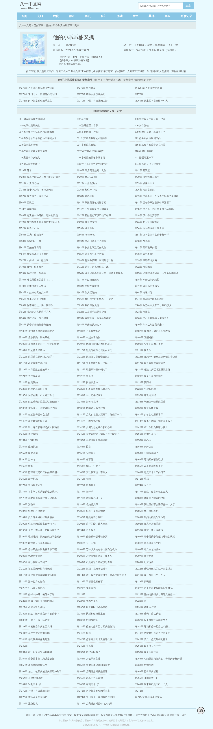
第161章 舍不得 (85, 459)
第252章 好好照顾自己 (88, 652)
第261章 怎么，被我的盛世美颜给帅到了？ (41, 671)
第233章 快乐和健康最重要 (91, 613)
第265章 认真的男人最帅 (90, 678)
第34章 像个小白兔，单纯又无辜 (36, 189)
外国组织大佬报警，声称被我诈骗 (168, 71)
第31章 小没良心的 (29, 183)
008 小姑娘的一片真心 (88, 131)
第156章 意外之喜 (144, 446)
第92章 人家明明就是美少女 (91, 311)
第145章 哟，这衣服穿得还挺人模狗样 (39, 427)
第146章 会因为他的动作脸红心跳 (94, 427)
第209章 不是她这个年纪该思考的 (94, 562)
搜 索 (188, 5)
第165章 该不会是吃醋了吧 (149, 466)
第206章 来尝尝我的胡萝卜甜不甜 (94, 555)
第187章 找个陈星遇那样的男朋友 (36, 517)
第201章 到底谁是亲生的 (148, 543)
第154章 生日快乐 (28, 446)
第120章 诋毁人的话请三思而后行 (152, 369)
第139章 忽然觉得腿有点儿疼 (34, 414)
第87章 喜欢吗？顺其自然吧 (149, 299)
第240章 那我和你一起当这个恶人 (152, 626)
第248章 (23, 645)
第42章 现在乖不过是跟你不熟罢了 (153, 202)
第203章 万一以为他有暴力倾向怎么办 (97, 549)
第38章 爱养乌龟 (85, 196)
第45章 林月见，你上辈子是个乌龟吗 (154, 209)
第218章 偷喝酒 (143, 581)
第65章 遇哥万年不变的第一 (91, 254)
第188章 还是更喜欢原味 (90, 517)
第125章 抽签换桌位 (87, 382)
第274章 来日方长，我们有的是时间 (38, 94)
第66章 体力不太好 (145, 254)
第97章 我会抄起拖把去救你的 (35, 324)
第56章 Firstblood (86, 234)
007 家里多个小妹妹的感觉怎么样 (36, 131)
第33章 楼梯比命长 (145, 183)
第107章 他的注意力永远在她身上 (94, 343)
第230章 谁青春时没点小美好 (92, 607)
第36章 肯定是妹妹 (145, 189)
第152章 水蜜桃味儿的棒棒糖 (92, 440)
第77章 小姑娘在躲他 (88, 279)
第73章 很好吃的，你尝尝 (32, 273)
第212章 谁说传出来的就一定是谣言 (154, 568)
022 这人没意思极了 (29, 164)
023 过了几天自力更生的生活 (92, 164)
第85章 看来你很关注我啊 (32, 299)
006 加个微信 (142, 125)
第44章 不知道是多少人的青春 (93, 209)
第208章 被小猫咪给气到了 (33, 562)
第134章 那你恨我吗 (87, 401)
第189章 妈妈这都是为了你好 (150, 517)
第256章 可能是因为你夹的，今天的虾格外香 (158, 658)
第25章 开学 (25, 170)
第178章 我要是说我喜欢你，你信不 (38, 498)
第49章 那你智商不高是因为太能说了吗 (39, 221)
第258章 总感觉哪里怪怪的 (33, 665)
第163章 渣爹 (26, 466)
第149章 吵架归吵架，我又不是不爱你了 (98, 433)
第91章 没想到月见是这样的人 (35, 311)
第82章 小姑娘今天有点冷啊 (33, 292)
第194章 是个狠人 (86, 530)
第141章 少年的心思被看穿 (149, 414)
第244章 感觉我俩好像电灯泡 (34, 639)
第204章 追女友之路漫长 (148, 549)
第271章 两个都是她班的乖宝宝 (35, 100)
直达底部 (160, 44)
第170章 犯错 (84, 478)
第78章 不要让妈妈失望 (147, 279)
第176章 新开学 (85, 491)
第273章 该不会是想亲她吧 (91, 94)
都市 (72, 16)
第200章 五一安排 (86, 543)
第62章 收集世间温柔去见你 (91, 247)
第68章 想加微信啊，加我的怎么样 (95, 260)
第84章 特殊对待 (143, 292)
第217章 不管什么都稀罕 (90, 581)
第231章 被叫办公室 (145, 607)
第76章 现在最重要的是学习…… (36, 279)
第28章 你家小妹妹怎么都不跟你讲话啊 (39, 176)
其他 (151, 16)
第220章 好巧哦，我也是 (32, 588)
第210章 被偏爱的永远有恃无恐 (35, 568)
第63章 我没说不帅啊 (146, 247)
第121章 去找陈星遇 (29, 376)
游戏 (120, 16)
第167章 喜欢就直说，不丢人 (92, 472)
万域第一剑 (143, 71)
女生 (135, 16)
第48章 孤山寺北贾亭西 (147, 215)
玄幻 (40, 16)
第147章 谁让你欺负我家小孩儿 (151, 427)
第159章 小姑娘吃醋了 (146, 453)
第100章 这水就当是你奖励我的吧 (36, 331)
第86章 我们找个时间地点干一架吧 (95, 299)
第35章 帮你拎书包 (87, 189)
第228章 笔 (140, 600)
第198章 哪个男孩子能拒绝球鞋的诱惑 (155, 536)
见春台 (40, 715)
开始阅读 (139, 44)
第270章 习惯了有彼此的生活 (92, 100)
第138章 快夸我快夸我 (146, 408)
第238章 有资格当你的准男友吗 (35, 626)
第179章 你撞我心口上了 (90, 498)
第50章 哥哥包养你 (87, 221)
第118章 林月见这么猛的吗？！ (35, 369)
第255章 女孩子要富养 (88, 658)
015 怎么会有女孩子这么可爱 (150, 144)
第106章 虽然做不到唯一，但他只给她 (39, 343)
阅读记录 (186, 16)
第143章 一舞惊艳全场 (88, 421)
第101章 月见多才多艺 (88, 331)
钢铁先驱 (76, 71)
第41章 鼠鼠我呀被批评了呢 (91, 202)
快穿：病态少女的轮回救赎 (81, 715)
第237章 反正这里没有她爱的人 (151, 620)
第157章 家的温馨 (28, 453)
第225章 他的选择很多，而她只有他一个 (156, 594)
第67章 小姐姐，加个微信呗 (33, 260)
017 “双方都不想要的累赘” (90, 151)
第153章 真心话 (143, 440)
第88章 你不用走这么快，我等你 (36, 305)
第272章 (139, 94)
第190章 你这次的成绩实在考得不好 (38, 523)
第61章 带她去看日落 (30, 247)
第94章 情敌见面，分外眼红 (33, 318)
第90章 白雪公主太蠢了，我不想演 (153, 305)
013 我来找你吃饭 (28, 144)
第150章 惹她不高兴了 (146, 433)
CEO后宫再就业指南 (55, 715)
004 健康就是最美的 (29, 125)
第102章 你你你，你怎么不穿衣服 (152, 331)
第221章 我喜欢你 (86, 588)
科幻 (104, 16)
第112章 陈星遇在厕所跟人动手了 (36, 356)
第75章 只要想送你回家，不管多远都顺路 (156, 273)
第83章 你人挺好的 (87, 292)
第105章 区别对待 (144, 337)
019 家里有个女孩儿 (29, 157)
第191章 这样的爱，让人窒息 (92, 523)
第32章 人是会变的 (87, 183)
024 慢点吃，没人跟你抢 (148, 164)
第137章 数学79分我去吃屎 (91, 408)
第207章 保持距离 (144, 555)
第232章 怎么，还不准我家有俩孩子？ (39, 613)
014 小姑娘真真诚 (86, 144)
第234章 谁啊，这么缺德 (148, 613)
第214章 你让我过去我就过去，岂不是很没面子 (102, 575)
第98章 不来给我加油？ (89, 324)
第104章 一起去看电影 (88, 337)
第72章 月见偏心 (143, 266)
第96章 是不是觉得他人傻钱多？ (152, 318)
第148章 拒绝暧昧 (28, 433)
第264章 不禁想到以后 (30, 678)
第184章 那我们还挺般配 (32, 510)
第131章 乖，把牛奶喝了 (90, 395)
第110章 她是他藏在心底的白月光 (94, 350)
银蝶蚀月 (130, 715)
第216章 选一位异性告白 (32, 581)
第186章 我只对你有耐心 (148, 510)
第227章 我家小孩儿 (87, 600)
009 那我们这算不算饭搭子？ (150, 131)
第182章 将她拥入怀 (87, 504)
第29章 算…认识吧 (87, 176)
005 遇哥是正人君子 (87, 125)
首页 (24, 16)
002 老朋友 (82, 119)
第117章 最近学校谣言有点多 (150, 363)
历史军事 (38, 25)
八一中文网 (25, 25)
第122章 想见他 (85, 376)
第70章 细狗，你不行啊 (31, 266)
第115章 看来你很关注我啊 (33, 363)
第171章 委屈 (142, 478)
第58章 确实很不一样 (30, 241)
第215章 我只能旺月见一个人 (150, 575)
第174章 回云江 (143, 485)
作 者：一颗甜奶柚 (64, 44)
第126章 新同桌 (143, 382)
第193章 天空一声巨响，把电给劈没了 (39, 530)
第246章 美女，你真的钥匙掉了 (151, 639)
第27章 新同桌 (142, 170)
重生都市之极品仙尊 (92, 71)
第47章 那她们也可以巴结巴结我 (94, 215)
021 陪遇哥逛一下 (144, 157)
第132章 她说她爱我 (145, 395)
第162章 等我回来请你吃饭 (149, 459)
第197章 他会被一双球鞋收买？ (93, 536)
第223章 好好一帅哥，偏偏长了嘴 (36, 594)
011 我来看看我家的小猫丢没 (92, 138)
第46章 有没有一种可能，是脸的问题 (38, 215)
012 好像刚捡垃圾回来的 (148, 138)
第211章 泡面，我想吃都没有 (92, 568)
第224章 (81, 594)
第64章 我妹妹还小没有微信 (33, 254)
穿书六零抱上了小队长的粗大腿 (152, 715)
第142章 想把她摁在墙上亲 (33, 421)
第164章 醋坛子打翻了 (88, 466)
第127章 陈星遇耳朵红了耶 (33, 388)
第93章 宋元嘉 (142, 311)
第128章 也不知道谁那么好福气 (93, 388)
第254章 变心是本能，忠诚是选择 (36, 658)
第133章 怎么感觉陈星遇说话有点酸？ (39, 401)
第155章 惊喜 (84, 446)
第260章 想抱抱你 (144, 665)
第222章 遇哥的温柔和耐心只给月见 (154, 588)
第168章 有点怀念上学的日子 (150, 472)
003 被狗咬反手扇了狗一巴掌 (150, 119)
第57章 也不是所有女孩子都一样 (152, 234)
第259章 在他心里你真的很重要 (93, 665)
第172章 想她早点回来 (30, 485)
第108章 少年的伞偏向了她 (149, 343)
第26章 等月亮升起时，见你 (91, 170)
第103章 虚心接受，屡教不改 (34, 337)
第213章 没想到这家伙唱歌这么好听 (38, 575)
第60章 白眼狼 (142, 241)
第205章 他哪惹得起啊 (30, 555)
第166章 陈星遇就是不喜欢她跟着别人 (39, 472)
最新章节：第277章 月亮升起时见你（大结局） (150, 50)
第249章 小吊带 (85, 645)
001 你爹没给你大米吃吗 (32, 119)
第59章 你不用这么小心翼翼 (91, 241)
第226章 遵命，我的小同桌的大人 (36, 600)
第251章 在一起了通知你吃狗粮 (35, 652)
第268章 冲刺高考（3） (89, 684)
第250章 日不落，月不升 (148, 645)
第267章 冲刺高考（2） (31, 684)
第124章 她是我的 (28, 382)
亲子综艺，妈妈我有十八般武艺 (120, 71)
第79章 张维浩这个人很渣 (32, 286)
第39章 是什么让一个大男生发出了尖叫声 (156, 196)
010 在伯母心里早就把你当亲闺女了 (38, 138)
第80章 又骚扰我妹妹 (88, 286)
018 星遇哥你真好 (144, 151)
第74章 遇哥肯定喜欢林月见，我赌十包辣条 (100, 273)
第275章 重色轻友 (86, 87)
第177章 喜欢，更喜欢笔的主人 (151, 491)
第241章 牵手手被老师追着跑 (34, 633)
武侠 (56, 16)
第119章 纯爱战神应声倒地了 (92, 369)
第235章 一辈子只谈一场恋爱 (34, 620)
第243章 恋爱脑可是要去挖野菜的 (152, 633)
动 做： (128, 44)
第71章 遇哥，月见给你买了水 (93, 266)
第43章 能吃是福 (27, 209)
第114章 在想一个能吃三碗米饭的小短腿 (156, 356)
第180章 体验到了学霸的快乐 (150, 498)
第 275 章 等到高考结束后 (148, 87)
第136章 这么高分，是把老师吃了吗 (38, 408)
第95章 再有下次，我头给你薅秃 (94, 318)
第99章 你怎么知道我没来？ (149, 324)
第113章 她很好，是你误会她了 (93, 356)
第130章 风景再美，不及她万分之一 (38, 395)
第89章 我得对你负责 (88, 305)
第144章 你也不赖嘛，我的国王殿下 (154, 421)
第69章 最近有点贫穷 (146, 260)
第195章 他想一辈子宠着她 (149, 530)
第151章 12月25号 (28, 440)
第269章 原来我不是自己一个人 (151, 100)
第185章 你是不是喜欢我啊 (91, 510)
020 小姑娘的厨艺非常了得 (91, 157)
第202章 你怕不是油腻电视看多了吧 (38, 549)
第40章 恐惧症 (26, 202)
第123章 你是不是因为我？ (149, 376)
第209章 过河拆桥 (144, 562)
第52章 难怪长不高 (29, 228)
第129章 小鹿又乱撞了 (146, 388)
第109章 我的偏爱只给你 (32, 350)
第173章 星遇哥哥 (86, 485)
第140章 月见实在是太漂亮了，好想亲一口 (99, 414)
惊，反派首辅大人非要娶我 (110, 715)
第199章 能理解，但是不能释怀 (35, 543)
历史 (88, 16)
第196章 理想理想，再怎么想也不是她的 (40, 536)
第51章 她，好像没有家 (147, 221)
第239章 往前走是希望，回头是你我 (96, 626)
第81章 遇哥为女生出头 (147, 286)
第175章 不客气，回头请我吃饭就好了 (39, 491)
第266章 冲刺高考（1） (147, 678)
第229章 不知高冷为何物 (32, 607)
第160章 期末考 (27, 459)
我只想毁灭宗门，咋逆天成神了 (53, 71)
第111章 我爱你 (143, 350)
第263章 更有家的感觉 (146, 671)
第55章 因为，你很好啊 (31, 234)
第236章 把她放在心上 (88, 620)
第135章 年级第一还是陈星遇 (150, 401)
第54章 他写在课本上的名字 (149, 228)
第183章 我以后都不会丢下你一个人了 (155, 504)
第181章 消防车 (27, 504)
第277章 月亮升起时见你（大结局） (38, 87)
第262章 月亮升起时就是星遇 (92, 671)
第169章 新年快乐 (28, 478)
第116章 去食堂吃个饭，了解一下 (94, 363)
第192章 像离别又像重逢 (148, 523)
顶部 (201, 710)
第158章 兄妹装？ (86, 453)
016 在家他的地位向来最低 (33, 151)
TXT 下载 (172, 44)
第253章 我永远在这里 (146, 652)
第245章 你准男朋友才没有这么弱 (94, 639)
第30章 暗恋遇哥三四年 (147, 176)
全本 (167, 16)
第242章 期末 (84, 633)
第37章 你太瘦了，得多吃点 (33, 196)
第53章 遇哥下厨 (85, 228)
